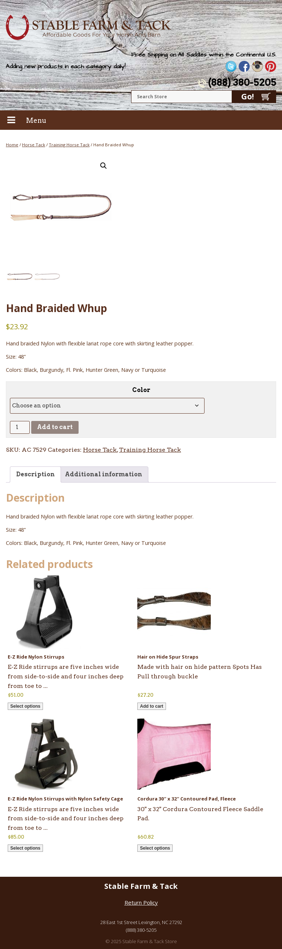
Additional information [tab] (103, 474)
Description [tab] (35, 474)
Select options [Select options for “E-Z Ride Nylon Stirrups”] (25, 706)
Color (141, 389)
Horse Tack (33, 144)
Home (12, 144)
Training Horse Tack (69, 144)
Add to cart (55, 427)
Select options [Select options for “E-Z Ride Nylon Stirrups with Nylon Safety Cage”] (25, 848)
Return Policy (141, 902)
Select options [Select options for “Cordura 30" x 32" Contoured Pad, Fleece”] (155, 848)
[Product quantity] (20, 427)
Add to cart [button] (151, 706)
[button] (103, 165)
